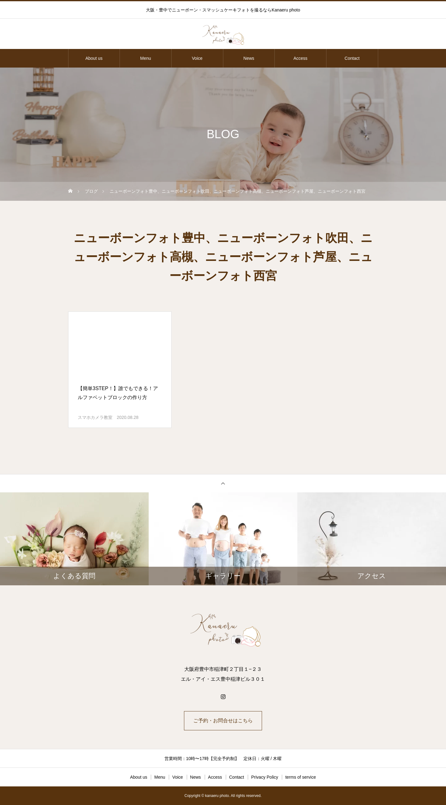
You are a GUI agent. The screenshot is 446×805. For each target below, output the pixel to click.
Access (300, 58)
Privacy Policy (264, 777)
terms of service (300, 777)
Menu (145, 58)
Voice (197, 58)
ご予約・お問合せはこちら (223, 720)
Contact (352, 58)
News (248, 58)
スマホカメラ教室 (95, 417)
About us (94, 58)
